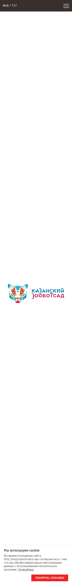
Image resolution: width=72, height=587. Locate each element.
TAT (14, 6)
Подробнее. (26, 570)
